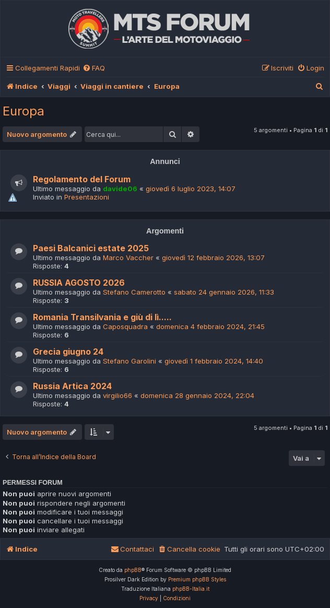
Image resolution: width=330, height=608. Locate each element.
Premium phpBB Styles (197, 579)
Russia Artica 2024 (72, 386)
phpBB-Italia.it (190, 589)
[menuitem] (93, 68)
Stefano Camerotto (134, 292)
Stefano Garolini (129, 361)
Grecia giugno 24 (68, 352)
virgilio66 (117, 395)
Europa (23, 111)
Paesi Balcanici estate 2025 (91, 248)
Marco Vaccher (128, 257)
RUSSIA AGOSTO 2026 (79, 283)
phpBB (133, 570)
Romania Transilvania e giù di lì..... (102, 317)
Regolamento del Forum (82, 179)
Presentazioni (86, 197)
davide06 (120, 188)
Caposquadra (125, 326)
